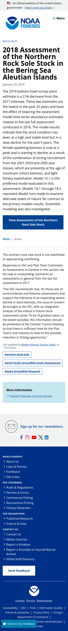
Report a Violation (18, 545)
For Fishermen (12, 482)
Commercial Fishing (19, 498)
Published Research (19, 519)
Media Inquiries (16, 539)
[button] (18, 624)
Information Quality (51, 608)
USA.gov (58, 612)
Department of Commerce (32, 617)
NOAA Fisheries (12, 456)
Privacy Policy (41, 612)
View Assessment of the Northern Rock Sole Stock (33, 222)
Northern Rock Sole (17, 354)
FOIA (33, 608)
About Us (12, 461)
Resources (10, 41)
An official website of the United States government (34, 5)
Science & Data (16, 524)
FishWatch (13, 472)
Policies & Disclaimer (17, 612)
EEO (23, 608)
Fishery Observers (18, 508)
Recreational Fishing (19, 503)
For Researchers (14, 513)
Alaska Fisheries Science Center (38, 344)
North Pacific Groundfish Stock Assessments (33, 363)
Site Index (13, 477)
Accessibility (10, 608)
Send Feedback (19, 571)
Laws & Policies (16, 467)
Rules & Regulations (19, 487)
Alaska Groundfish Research (22, 371)
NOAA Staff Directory (20, 559)
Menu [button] (59, 18)
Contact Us (10, 529)
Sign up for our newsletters (41, 426)
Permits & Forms (17, 493)
